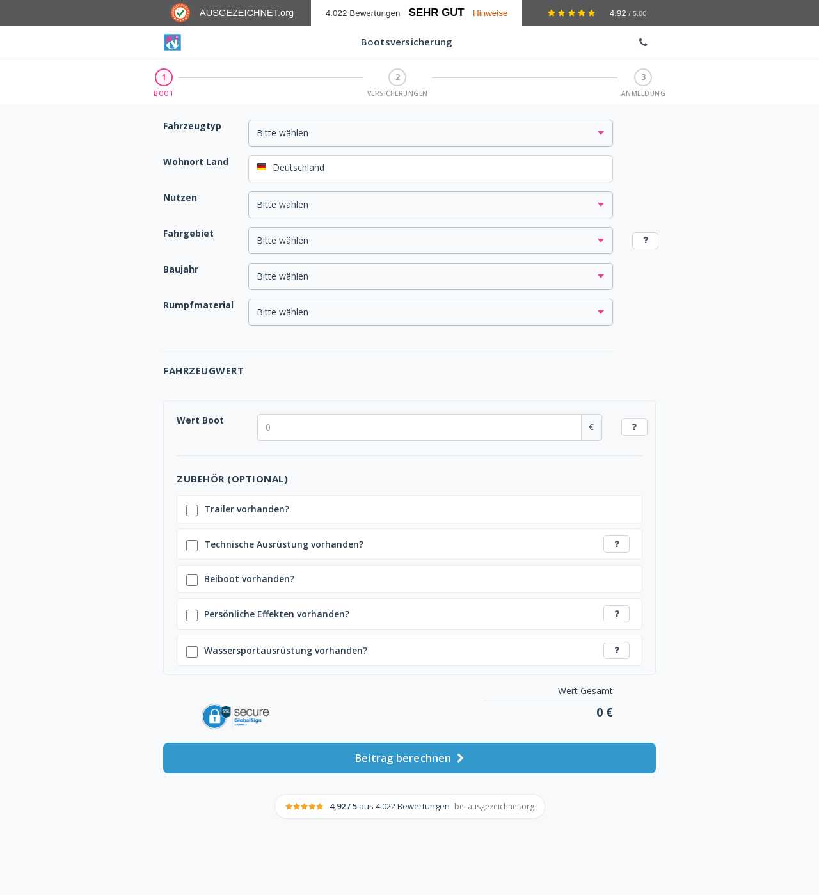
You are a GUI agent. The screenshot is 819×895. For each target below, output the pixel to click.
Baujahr (180, 269)
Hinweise (490, 13)
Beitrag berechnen (409, 756)
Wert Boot (200, 420)
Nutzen (180, 197)
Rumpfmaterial (198, 305)
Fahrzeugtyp (192, 126)
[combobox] (430, 168)
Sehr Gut (437, 12)
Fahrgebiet (188, 233)
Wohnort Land (195, 161)
